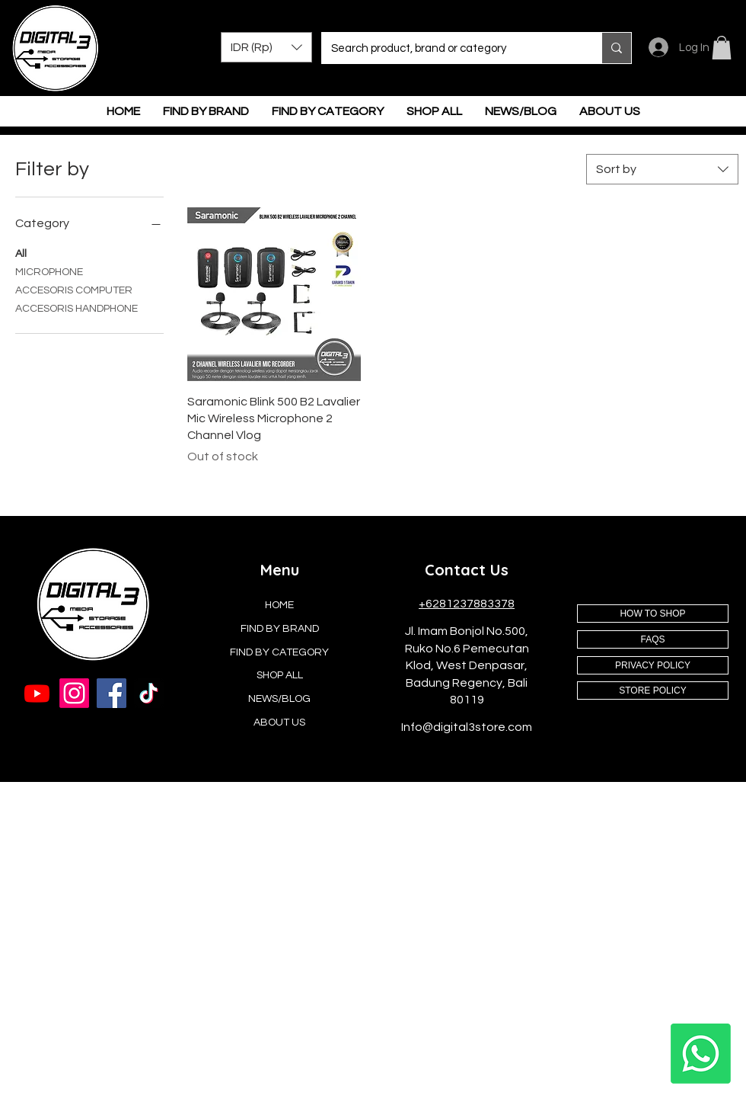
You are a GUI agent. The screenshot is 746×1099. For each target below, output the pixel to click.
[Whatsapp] (701, 1054)
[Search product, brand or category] (450, 48)
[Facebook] (111, 693)
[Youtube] (37, 693)
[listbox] (266, 47)
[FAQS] (652, 639)
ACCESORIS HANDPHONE (76, 307)
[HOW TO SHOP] (652, 613)
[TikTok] (149, 693)
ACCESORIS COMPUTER (73, 289)
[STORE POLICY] (652, 690)
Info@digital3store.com (466, 727)
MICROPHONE (49, 270)
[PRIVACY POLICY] (652, 665)
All (21, 252)
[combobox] (662, 169)
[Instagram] (74, 693)
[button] (266, 47)
